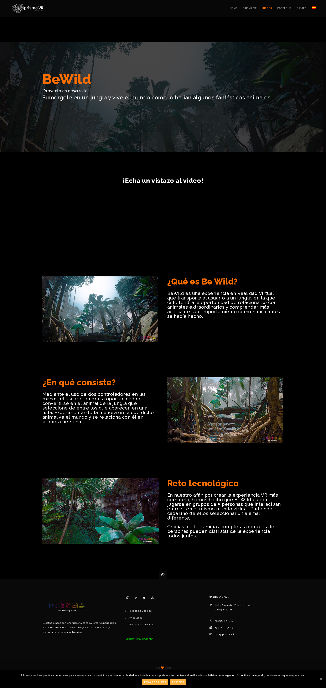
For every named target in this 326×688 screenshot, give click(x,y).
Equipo (302, 8)
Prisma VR (250, 8)
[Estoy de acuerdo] (321, 679)
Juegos (267, 8)
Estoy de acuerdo (155, 681)
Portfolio (284, 8)
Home (234, 8)
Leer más (178, 681)
